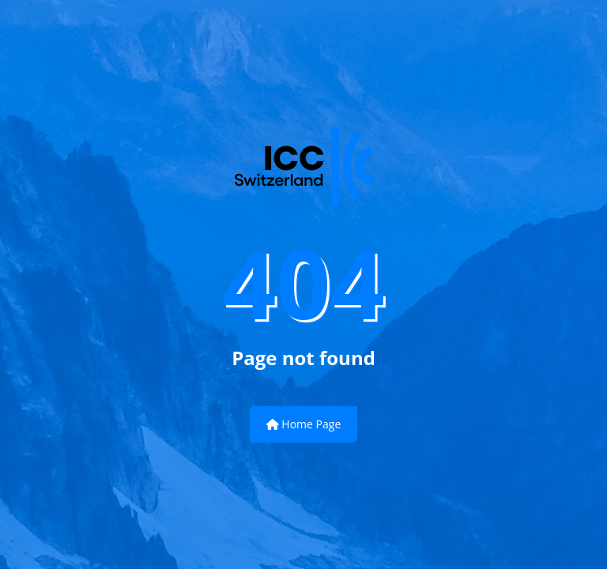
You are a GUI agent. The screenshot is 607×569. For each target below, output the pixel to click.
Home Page (303, 423)
